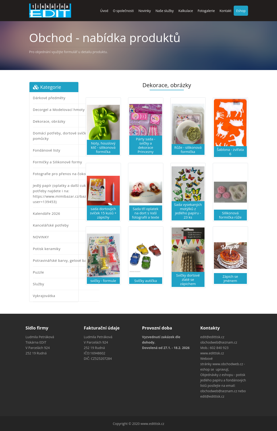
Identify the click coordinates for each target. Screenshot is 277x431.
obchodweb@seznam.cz (218, 342)
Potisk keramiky (46, 248)
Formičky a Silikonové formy (57, 162)
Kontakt (226, 10)
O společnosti (123, 10)
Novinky (144, 10)
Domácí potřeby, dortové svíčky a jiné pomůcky (66, 136)
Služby (38, 284)
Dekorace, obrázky (49, 121)
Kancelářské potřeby (51, 225)
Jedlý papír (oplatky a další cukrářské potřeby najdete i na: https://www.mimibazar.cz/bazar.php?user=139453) (66, 193)
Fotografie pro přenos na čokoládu (63, 173)
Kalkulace (185, 10)
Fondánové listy (46, 150)
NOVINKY (41, 237)
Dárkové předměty (49, 97)
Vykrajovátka (44, 295)
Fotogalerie (206, 10)
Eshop (240, 10)
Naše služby (165, 10)
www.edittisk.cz (212, 353)
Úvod (104, 10)
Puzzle (38, 272)
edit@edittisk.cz (212, 337)
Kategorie (47, 87)
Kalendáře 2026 (46, 213)
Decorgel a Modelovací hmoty (59, 109)
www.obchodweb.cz (228, 364)
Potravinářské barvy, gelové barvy (62, 260)
